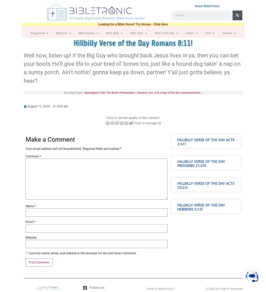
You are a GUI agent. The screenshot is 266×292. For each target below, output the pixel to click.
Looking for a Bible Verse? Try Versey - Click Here (133, 24)
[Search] (237, 15)
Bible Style (114, 33)
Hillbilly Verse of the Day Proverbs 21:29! (201, 164)
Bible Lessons (88, 33)
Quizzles (229, 33)
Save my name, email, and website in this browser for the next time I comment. (83, 253)
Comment (33, 156)
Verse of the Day (166, 33)
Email (31, 221)
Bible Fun (63, 33)
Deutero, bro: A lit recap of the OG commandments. (169, 92)
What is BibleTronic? (161, 288)
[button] (254, 279)
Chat (209, 33)
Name (31, 206)
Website (31, 237)
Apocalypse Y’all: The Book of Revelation (109, 92)
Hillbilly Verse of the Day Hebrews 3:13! (201, 207)
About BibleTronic (207, 6)
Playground (39, 33)
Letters (191, 33)
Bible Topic (138, 33)
